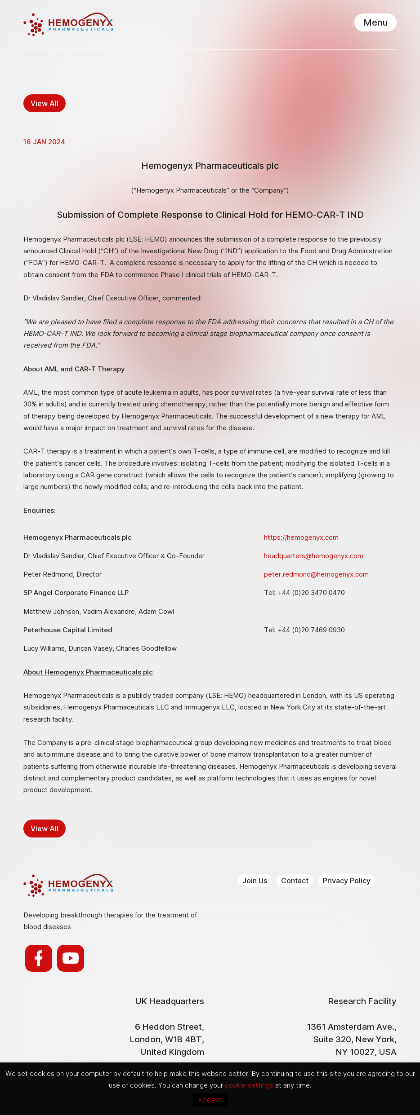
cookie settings (250, 1085)
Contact (294, 880)
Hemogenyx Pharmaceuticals (68, 24)
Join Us (254, 880)
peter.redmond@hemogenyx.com (316, 574)
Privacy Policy (347, 880)
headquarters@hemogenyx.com (313, 555)
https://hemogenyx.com (301, 537)
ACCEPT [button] (210, 1100)
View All (44, 103)
